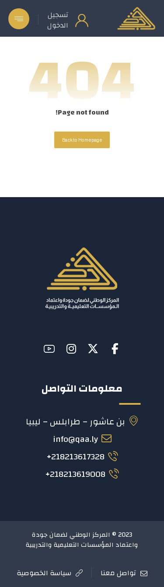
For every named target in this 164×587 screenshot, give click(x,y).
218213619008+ (82, 474)
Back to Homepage (82, 140)
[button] (18, 18)
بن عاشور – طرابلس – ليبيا (82, 421)
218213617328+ (82, 456)
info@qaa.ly (82, 439)
